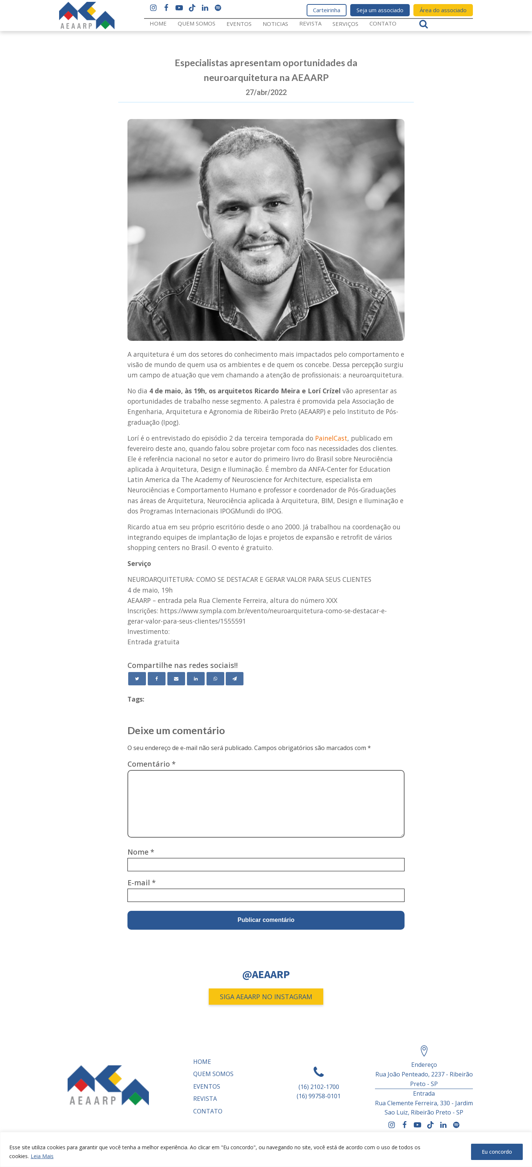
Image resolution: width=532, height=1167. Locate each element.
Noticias (275, 23)
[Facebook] (157, 678)
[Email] (176, 678)
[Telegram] (234, 678)
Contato (382, 23)
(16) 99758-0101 (319, 1096)
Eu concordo (497, 1151)
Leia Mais (42, 1156)
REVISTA (310, 23)
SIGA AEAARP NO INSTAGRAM (266, 996)
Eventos (239, 23)
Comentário (151, 764)
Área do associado (443, 10)
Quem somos (196, 23)
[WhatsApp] (215, 678)
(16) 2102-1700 (319, 1087)
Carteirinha (326, 10)
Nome (140, 852)
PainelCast (331, 438)
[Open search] (423, 24)
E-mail (141, 883)
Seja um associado (380, 10)
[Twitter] (137, 678)
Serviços (345, 23)
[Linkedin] (196, 678)
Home (158, 23)
